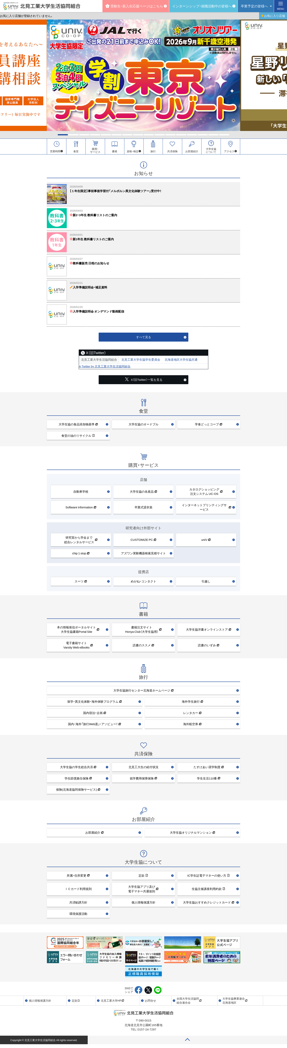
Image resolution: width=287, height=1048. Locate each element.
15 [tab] (213, 134)
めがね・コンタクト (143, 583)
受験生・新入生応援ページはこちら (134, 5)
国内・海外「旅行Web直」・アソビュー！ (93, 726)
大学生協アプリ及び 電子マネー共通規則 (141, 890)
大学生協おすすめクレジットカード (207, 904)
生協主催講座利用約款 (207, 890)
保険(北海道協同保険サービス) (76, 791)
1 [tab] (63, 134)
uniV (204, 541)
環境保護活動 (78, 915)
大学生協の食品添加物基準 (76, 426)
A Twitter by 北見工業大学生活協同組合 (105, 368)
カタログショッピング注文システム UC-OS (204, 493)
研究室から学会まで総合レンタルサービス (79, 541)
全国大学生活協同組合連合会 (189, 1002)
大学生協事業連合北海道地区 (235, 1002)
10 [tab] (160, 134)
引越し (205, 583)
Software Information (79, 509)
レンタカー (190, 714)
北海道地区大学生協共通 (181, 361)
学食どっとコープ (207, 426)
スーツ (79, 583)
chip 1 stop (79, 555)
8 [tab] (138, 134)
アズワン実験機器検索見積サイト (143, 555)
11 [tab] (170, 134)
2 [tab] (74, 134)
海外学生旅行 (191, 703)
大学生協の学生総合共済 (76, 768)
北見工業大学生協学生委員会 (140, 361)
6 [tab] (117, 134)
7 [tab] (127, 134)
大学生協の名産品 (142, 493)
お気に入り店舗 (273, 16)
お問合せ (150, 1002)
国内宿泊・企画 (93, 714)
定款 (141, 877)
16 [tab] (224, 134)
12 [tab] (181, 134)
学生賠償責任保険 (76, 780)
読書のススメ (142, 647)
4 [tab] (95, 134)
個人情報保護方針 (143, 904)
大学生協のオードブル (143, 426)
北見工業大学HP (112, 1002)
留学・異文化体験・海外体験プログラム (92, 703)
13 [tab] (192, 134)
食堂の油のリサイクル (76, 437)
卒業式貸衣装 (143, 509)
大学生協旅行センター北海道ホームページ (141, 692)
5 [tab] (106, 134)
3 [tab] (84, 134)
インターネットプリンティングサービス (204, 508)
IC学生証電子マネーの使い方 (206, 877)
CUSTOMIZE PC (142, 541)
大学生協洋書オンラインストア (207, 631)
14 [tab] (203, 134)
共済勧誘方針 (78, 904)
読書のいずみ (207, 647)
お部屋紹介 (92, 834)
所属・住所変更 (76, 877)
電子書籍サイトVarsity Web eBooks (76, 646)
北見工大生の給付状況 (143, 768)
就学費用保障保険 (142, 780)
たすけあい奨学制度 (207, 768)
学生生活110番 (207, 780)
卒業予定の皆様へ (254, 5)
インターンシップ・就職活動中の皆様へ (202, 5)
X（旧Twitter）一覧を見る (143, 381)
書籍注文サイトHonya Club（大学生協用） (141, 631)
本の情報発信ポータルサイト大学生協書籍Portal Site (76, 631)
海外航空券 (190, 726)
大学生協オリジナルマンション (191, 834)
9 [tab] (149, 134)
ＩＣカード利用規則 (78, 890)
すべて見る (143, 338)
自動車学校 (80, 493)
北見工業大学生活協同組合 (99, 361)
